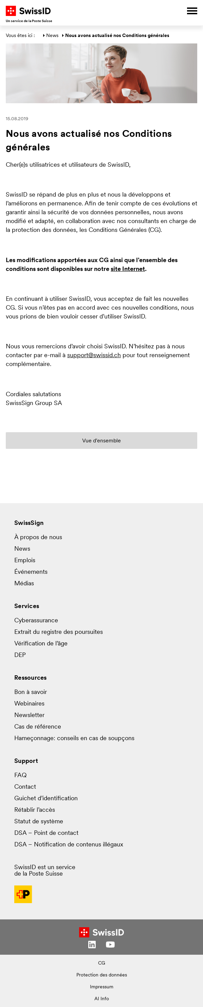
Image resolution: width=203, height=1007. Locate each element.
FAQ (20, 775)
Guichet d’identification (46, 798)
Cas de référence (37, 727)
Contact (25, 787)
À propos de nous (38, 537)
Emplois (24, 560)
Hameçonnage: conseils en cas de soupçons (74, 738)
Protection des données (101, 975)
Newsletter (29, 715)
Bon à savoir (30, 692)
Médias (24, 584)
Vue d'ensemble (101, 441)
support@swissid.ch (94, 355)
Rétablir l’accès (34, 810)
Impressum (101, 987)
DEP (20, 655)
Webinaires (29, 704)
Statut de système (38, 822)
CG (101, 963)
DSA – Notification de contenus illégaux (68, 845)
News (52, 35)
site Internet (128, 269)
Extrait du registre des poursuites (58, 632)
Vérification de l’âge (41, 644)
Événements (31, 572)
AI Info (101, 999)
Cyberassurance (36, 621)
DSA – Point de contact (46, 833)
